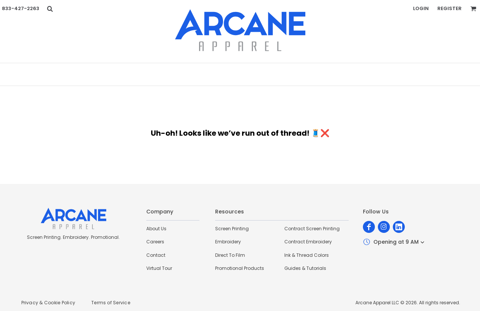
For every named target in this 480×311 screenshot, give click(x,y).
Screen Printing (232, 228)
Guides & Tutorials (305, 268)
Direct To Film (230, 255)
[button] (50, 9)
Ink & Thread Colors (306, 255)
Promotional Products (239, 268)
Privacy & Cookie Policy (48, 302)
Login (421, 8)
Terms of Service (110, 302)
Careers (155, 241)
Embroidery (228, 241)
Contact (155, 255)
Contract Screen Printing (312, 228)
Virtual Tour (159, 268)
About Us (156, 228)
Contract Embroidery (308, 241)
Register (449, 8)
